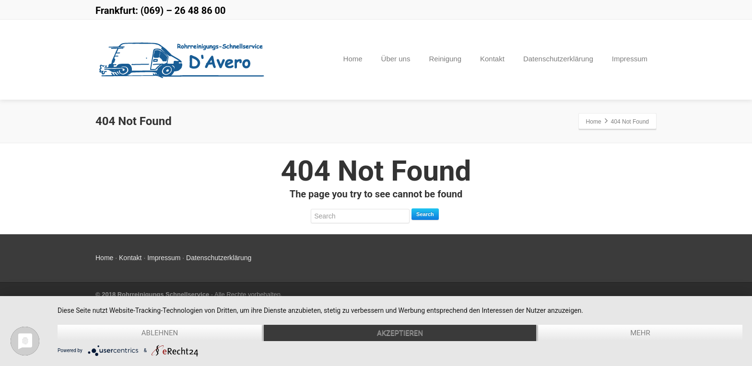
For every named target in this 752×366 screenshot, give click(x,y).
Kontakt (492, 59)
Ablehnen (159, 333)
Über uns (396, 59)
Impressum (629, 59)
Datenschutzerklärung (558, 59)
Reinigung (445, 59)
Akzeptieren (400, 333)
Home (353, 59)
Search (425, 214)
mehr (640, 333)
